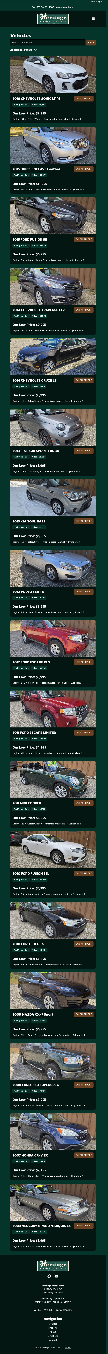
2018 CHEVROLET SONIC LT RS (36, 98)
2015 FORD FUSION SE (29, 239)
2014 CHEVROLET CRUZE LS (34, 380)
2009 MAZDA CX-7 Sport (32, 1014)
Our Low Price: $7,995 (29, 113)
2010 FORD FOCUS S (28, 943)
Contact (53, 1340)
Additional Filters (23, 50)
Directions (53, 1336)
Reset (91, 42)
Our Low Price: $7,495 (29, 1170)
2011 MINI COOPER (26, 803)
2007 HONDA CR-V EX (30, 1155)
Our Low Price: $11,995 (29, 184)
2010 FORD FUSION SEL (30, 873)
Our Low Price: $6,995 (29, 254)
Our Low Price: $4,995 (29, 747)
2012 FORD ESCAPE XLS (31, 662)
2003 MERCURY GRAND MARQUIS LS (41, 1225)
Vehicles (53, 1324)
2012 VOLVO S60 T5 (28, 591)
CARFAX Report (84, 98)
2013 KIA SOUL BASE (28, 521)
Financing (52, 1328)
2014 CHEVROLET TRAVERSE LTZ (38, 309)
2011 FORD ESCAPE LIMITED (34, 732)
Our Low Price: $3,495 (29, 959)
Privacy (68, 1347)
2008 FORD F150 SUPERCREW (36, 1084)
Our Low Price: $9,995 (29, 325)
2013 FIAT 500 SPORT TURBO (35, 450)
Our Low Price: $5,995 (29, 395)
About (53, 1332)
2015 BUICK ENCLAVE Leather (36, 169)
